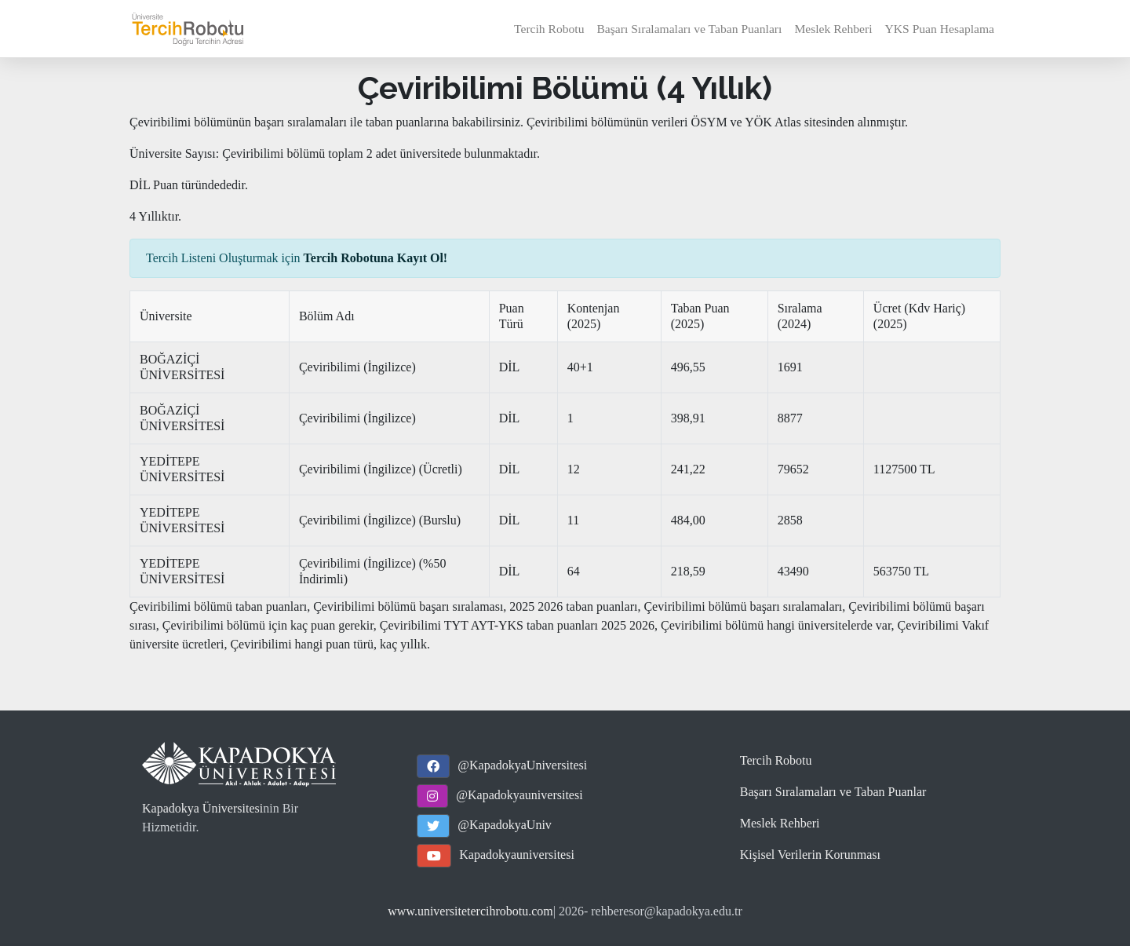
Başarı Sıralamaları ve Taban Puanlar (833, 791)
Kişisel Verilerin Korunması (810, 854)
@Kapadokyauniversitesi (519, 795)
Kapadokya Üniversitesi (202, 808)
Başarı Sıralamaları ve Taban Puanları (689, 28)
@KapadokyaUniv (504, 824)
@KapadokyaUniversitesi (522, 765)
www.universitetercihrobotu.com (470, 911)
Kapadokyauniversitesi (516, 854)
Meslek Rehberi (833, 28)
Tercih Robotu (549, 28)
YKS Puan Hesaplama (939, 28)
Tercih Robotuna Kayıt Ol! (376, 258)
